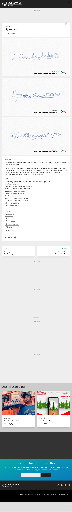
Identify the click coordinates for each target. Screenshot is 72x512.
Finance (10, 230)
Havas (13, 34)
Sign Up (46, 475)
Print (9, 227)
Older (65, 249)
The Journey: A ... (10, 254)
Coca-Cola (42, 418)
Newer (7, 249)
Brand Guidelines (63, 494)
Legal (54, 494)
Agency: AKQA (43, 424)
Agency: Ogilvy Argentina (12, 424)
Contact (37, 494)
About (43, 494)
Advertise (49, 494)
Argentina (10, 221)
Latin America (12, 224)
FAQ (32, 494)
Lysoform (7, 418)
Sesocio (7, 26)
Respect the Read (61, 254)
